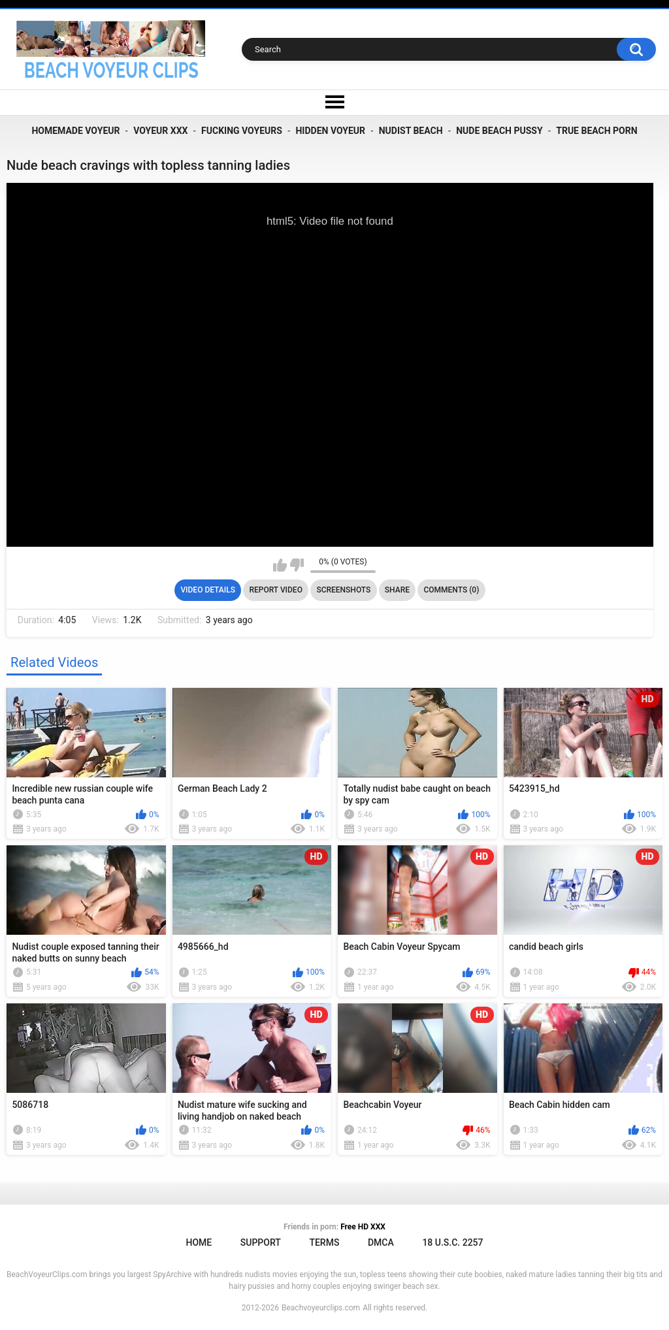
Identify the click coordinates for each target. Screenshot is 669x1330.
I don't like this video (297, 565)
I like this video (280, 565)
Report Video (275, 589)
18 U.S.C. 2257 (452, 1242)
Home (199, 1242)
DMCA (381, 1242)
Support (260, 1242)
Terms (324, 1242)
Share (397, 589)
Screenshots (343, 589)
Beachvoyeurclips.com (321, 1307)
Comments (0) (451, 589)
